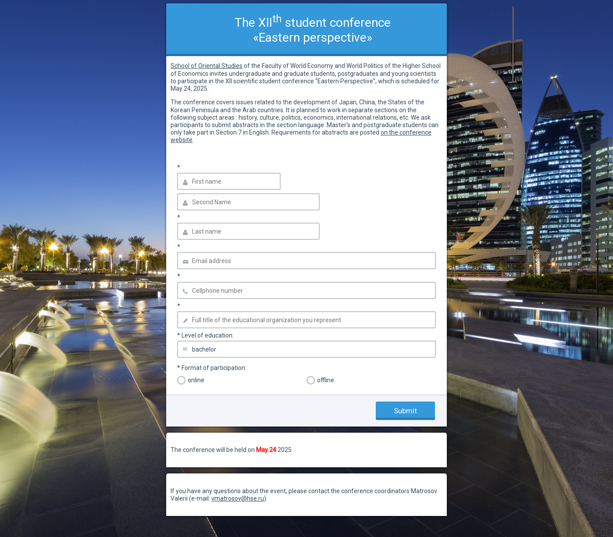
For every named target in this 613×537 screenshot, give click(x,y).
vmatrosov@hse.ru (237, 498)
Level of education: (205, 335)
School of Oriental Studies (206, 65)
